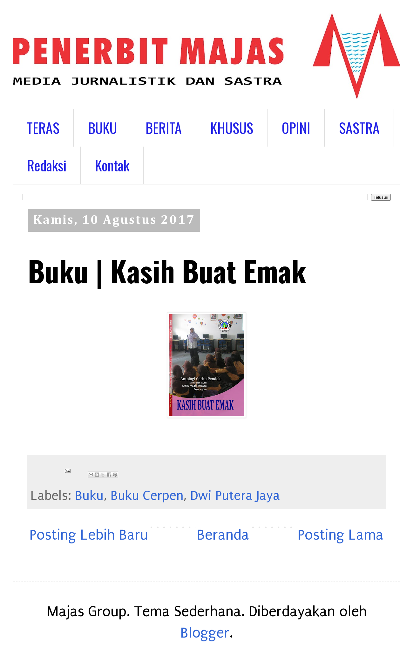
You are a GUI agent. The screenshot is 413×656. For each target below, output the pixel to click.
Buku (89, 495)
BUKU (102, 127)
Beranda (223, 535)
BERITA (164, 127)
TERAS (43, 127)
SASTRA (359, 127)
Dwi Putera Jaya (235, 495)
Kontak (112, 165)
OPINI (296, 127)
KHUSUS (231, 127)
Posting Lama (340, 535)
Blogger (204, 633)
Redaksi (46, 165)
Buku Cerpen (147, 495)
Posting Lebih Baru (89, 535)
